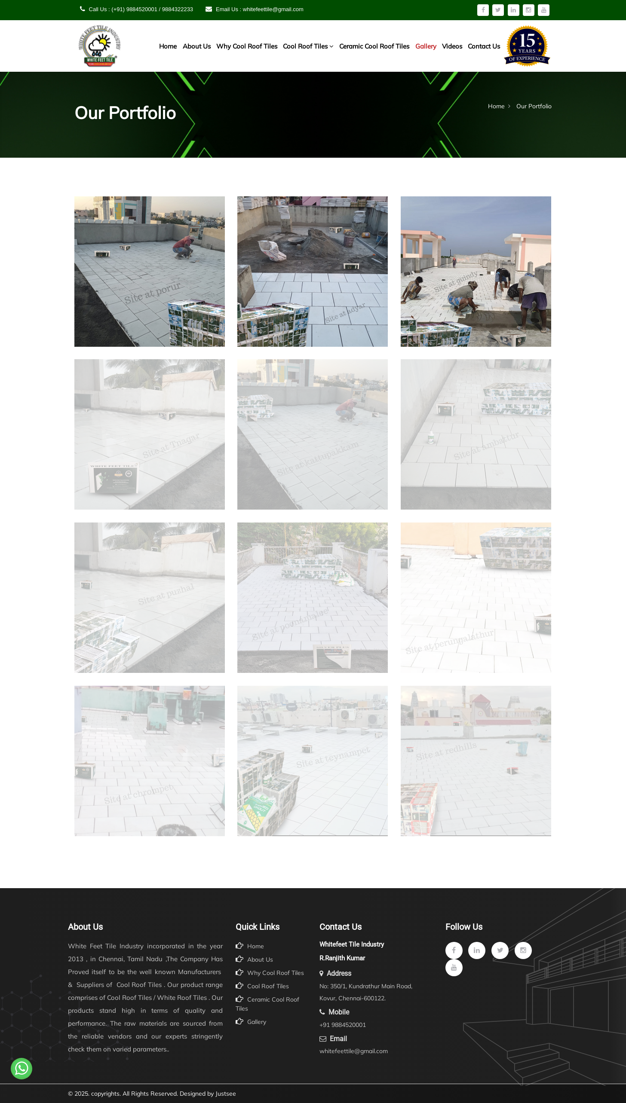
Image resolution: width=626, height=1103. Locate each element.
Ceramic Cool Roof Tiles (374, 46)
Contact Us (484, 46)
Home (168, 46)
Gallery (425, 46)
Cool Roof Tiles (308, 46)
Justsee (225, 1093)
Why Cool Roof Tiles (246, 46)
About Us (197, 46)
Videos (452, 46)
